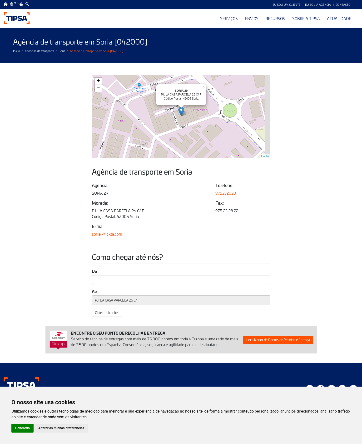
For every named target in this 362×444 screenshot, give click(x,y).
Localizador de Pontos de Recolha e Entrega (278, 340)
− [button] (98, 88)
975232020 (225, 193)
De (94, 271)
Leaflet (265, 156)
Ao (94, 291)
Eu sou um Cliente (286, 4)
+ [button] (98, 81)
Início (16, 51)
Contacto (343, 4)
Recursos (275, 18)
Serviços (229, 18)
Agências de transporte (39, 51)
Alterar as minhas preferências (61, 428)
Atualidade (339, 18)
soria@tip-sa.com (107, 234)
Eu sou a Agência (318, 4)
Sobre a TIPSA (306, 18)
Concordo (22, 428)
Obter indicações (107, 312)
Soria (62, 51)
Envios (251, 18)
